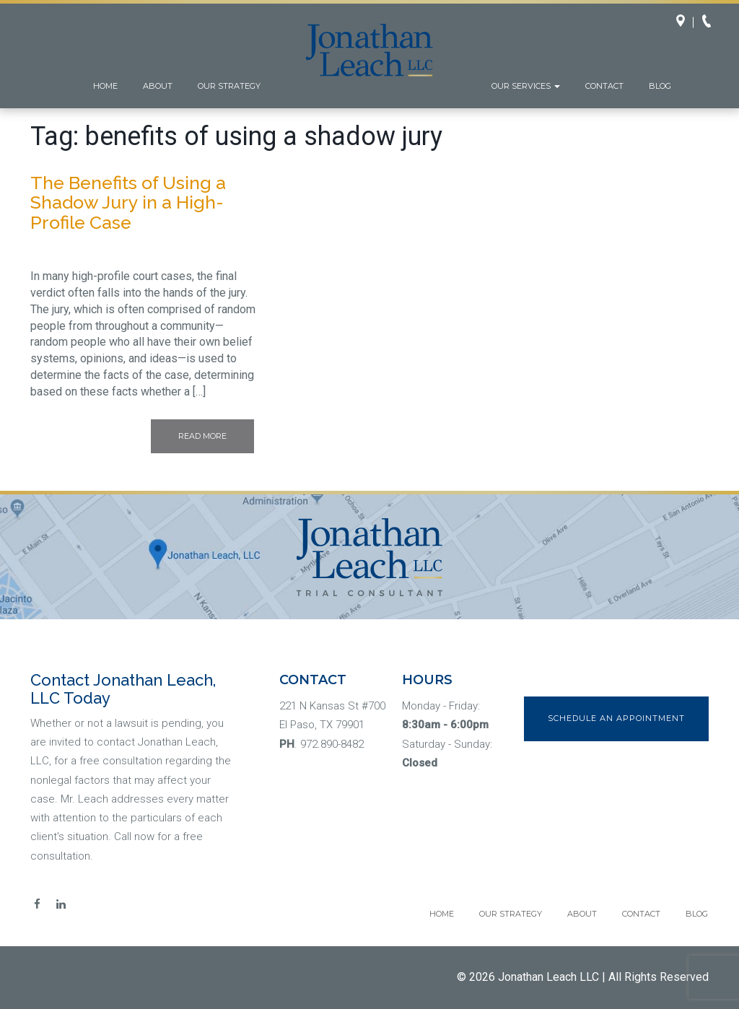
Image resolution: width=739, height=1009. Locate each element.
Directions (685, 22)
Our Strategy (229, 86)
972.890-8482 (332, 744)
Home (105, 86)
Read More (202, 436)
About (157, 86)
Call (711, 22)
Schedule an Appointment (616, 718)
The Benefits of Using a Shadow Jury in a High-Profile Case (128, 202)
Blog (660, 86)
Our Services (525, 86)
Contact (604, 86)
